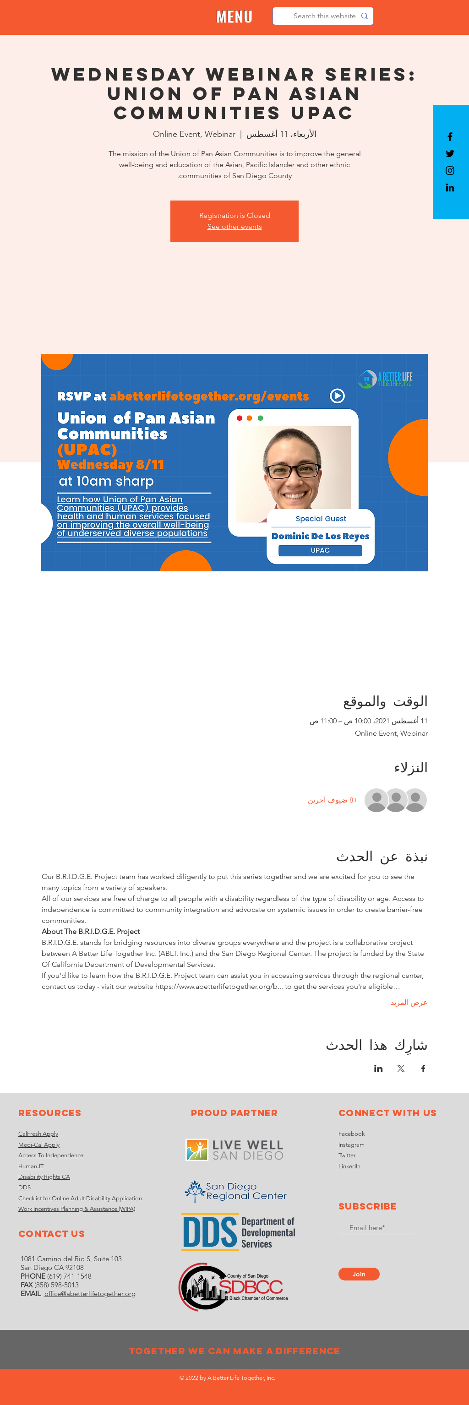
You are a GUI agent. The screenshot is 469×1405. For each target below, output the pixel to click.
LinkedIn (349, 1166)
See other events (234, 226)
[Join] (359, 1274)
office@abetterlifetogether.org (90, 1293)
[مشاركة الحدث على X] (401, 1068)
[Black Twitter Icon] (450, 153)
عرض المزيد (409, 1002)
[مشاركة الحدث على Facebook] (423, 1068)
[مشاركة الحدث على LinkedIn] (378, 1068)
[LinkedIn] (450, 187)
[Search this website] (324, 16)
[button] (234, 16)
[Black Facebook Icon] (450, 136)
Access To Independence (50, 1155)
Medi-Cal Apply (39, 1144)
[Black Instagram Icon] (450, 170)
